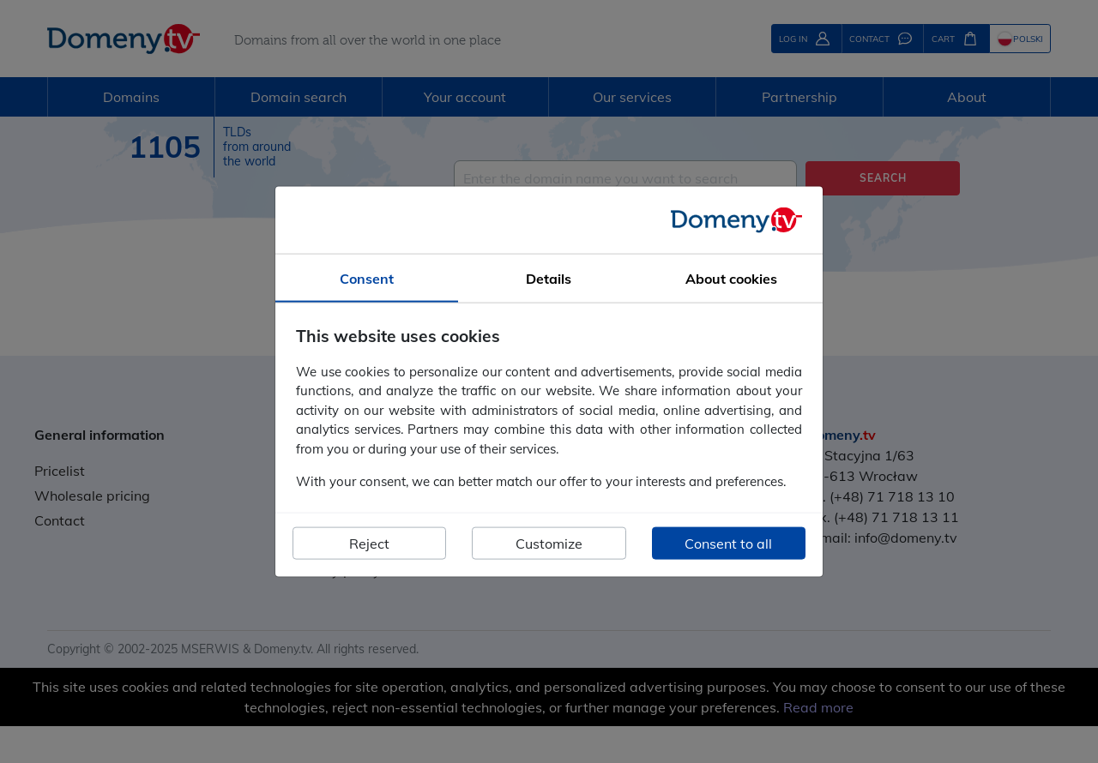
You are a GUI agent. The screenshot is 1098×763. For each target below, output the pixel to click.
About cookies (731, 278)
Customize (549, 542)
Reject (369, 542)
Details (548, 278)
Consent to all (728, 542)
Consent (367, 278)
